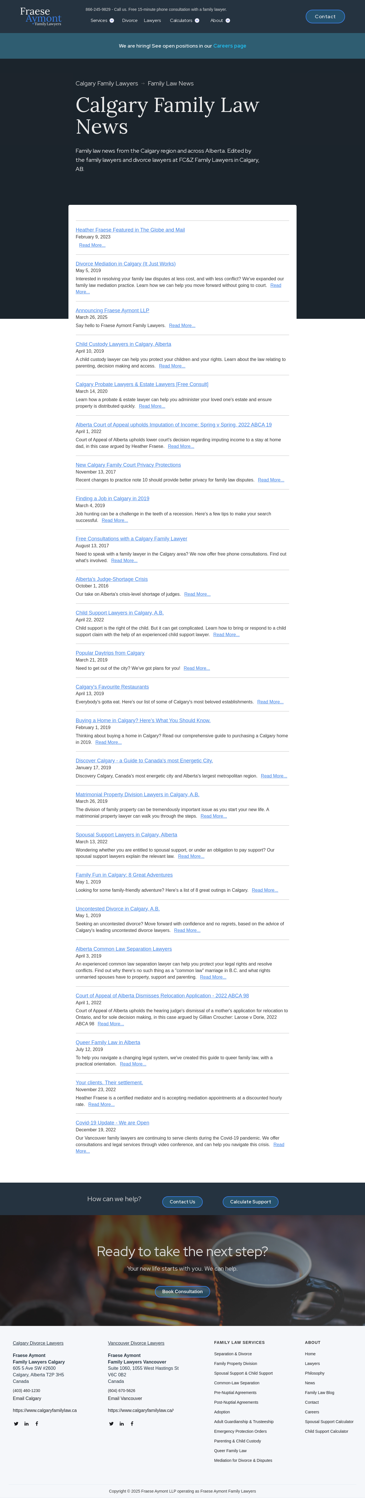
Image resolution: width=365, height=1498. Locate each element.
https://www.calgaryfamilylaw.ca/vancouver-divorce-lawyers (141, 1410)
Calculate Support (250, 1202)
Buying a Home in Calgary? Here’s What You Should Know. (143, 720)
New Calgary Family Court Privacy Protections (128, 465)
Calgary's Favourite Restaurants (112, 687)
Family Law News (171, 83)
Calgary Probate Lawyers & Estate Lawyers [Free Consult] (142, 384)
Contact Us (182, 1202)
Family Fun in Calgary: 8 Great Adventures (124, 875)
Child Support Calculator (326, 1431)
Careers (312, 1412)
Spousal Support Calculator (329, 1421)
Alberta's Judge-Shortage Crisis (112, 579)
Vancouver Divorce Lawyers (136, 1343)
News (310, 1383)
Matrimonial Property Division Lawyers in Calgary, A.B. (138, 794)
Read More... (92, 245)
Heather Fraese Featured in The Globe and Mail (130, 230)
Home (310, 1354)
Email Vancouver (125, 1398)
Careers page (229, 45)
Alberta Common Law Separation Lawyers (124, 949)
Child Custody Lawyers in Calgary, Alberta (123, 344)
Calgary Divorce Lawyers (38, 1343)
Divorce (130, 20)
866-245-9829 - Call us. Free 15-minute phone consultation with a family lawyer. (155, 9)
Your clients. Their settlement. (109, 1082)
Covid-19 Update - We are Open (112, 1123)
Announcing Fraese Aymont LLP (112, 310)
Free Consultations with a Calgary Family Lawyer (131, 539)
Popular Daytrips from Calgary (110, 653)
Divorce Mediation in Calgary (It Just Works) (126, 264)
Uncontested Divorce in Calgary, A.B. (118, 909)
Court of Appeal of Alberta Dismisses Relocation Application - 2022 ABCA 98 (162, 996)
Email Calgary (27, 1398)
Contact (325, 16)
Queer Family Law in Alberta (108, 1042)
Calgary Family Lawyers (107, 83)
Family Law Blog (319, 1392)
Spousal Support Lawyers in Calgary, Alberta (126, 835)
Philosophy (315, 1373)
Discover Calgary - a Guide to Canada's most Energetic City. (144, 761)
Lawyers (152, 20)
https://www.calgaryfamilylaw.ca (45, 1410)
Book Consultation (182, 1291)
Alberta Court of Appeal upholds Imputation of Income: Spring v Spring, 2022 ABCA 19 (174, 425)
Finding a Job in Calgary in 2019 (112, 498)
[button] (101, 20)
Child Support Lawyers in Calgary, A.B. (120, 613)
